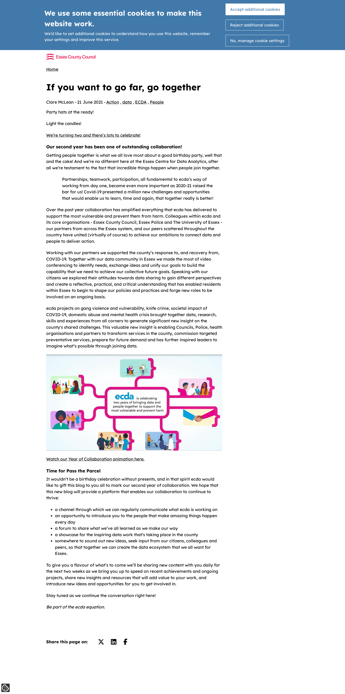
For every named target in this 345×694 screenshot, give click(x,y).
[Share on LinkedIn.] (113, 642)
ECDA (141, 102)
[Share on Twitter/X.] (101, 642)
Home (52, 69)
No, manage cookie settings (257, 40)
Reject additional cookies (254, 25)
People (157, 102)
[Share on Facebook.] (125, 642)
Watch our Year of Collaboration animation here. (95, 459)
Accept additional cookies (255, 9)
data (127, 102)
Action (112, 102)
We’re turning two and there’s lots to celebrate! (93, 135)
